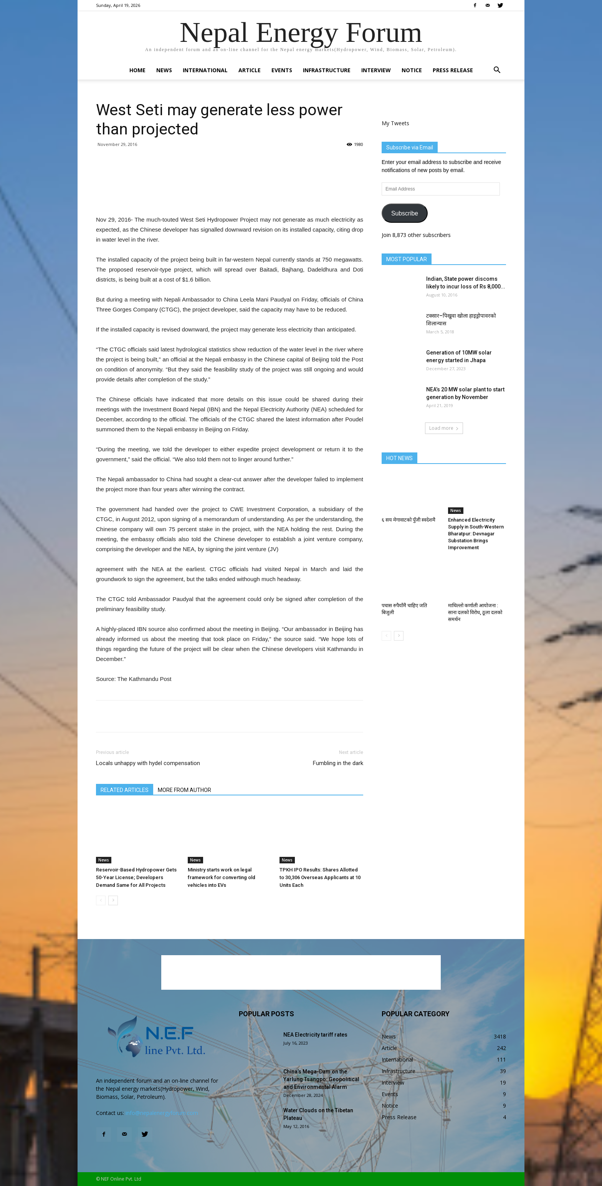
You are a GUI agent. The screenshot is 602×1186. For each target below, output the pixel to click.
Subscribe (404, 213)
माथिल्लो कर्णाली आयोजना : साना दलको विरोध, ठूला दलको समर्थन (475, 612)
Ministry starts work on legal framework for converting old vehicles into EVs (221, 877)
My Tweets (395, 123)
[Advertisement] (229, 195)
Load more (444, 428)
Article (249, 70)
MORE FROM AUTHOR (184, 790)
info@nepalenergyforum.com (162, 1112)
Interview (376, 70)
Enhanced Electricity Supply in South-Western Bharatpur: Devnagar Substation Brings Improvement (476, 533)
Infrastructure (327, 70)
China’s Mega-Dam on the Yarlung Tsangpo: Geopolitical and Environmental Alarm (321, 1079)
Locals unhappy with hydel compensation (148, 763)
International (205, 70)
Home (137, 70)
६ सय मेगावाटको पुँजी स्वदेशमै (408, 520)
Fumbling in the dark (338, 763)
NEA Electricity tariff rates (315, 1035)
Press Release (453, 70)
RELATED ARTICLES (125, 790)
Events (281, 70)
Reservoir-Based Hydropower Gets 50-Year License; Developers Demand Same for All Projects (136, 877)
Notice (412, 70)
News (164, 70)
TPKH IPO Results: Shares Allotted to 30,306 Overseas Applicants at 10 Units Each (320, 877)
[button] (497, 71)
